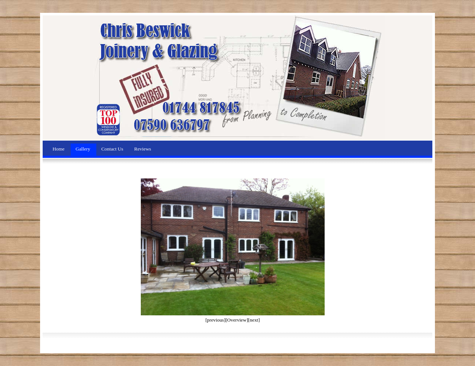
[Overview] (236, 320)
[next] (254, 320)
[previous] (216, 320)
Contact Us (112, 149)
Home (59, 149)
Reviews (142, 149)
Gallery (84, 149)
